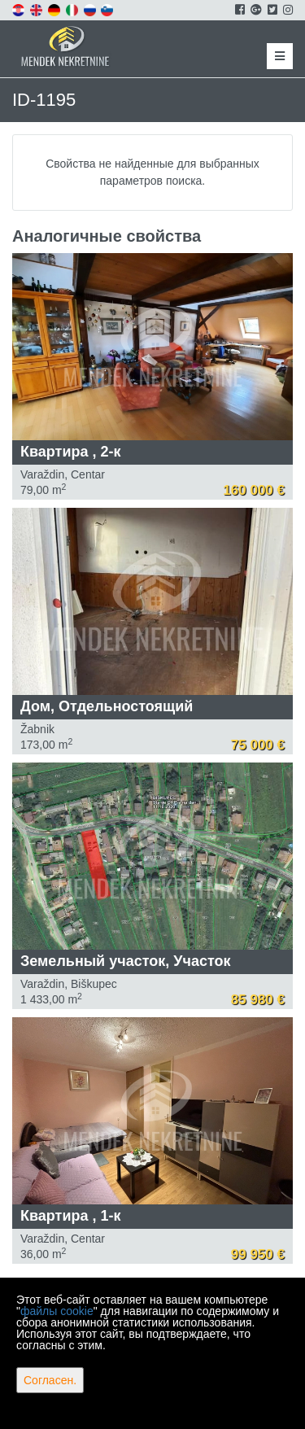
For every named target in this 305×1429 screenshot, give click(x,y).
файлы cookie (57, 1311)
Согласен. (50, 1380)
